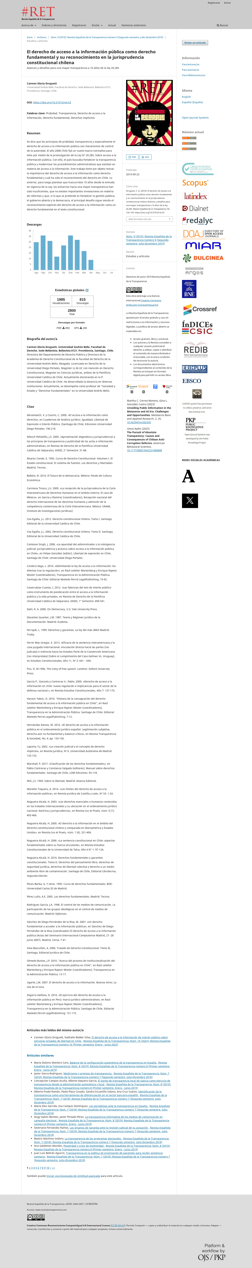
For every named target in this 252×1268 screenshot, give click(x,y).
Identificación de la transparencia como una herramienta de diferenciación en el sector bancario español (98, 1093)
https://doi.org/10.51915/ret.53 (52, 102)
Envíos (96, 25)
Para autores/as (190, 69)
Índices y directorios (54, 25)
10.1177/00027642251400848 (144, 450)
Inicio (30, 37)
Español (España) (192, 102)
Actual (112, 25)
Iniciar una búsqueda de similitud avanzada (73, 1176)
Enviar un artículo (195, 42)
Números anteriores (134, 25)
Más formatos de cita (140, 219)
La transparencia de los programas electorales (93, 1138)
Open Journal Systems (195, 117)
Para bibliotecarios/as (193, 75)
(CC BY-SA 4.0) (118, 1225)
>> (53, 1168)
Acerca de (27, 25)
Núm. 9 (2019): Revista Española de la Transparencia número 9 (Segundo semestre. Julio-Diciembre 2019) (107, 37)
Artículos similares (40, 1055)
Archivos (41, 37)
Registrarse (79, 25)
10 (47, 1168)
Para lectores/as (190, 64)
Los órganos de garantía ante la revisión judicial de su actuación (109, 1127)
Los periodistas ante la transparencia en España (118, 1106)
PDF (133, 157)
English (186, 96)
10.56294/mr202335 (139, 422)
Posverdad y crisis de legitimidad (83, 1145)
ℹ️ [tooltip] (87, 290)
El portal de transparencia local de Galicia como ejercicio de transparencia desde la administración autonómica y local (102, 1082)
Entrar (227, 2)
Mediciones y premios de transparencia (87, 1073)
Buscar (222, 25)
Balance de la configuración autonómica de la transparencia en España (113, 1062)
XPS (146, 157)
